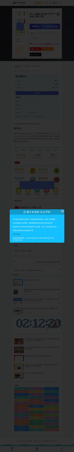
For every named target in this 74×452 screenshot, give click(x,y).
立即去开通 (16, 234)
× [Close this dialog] (62, 211)
